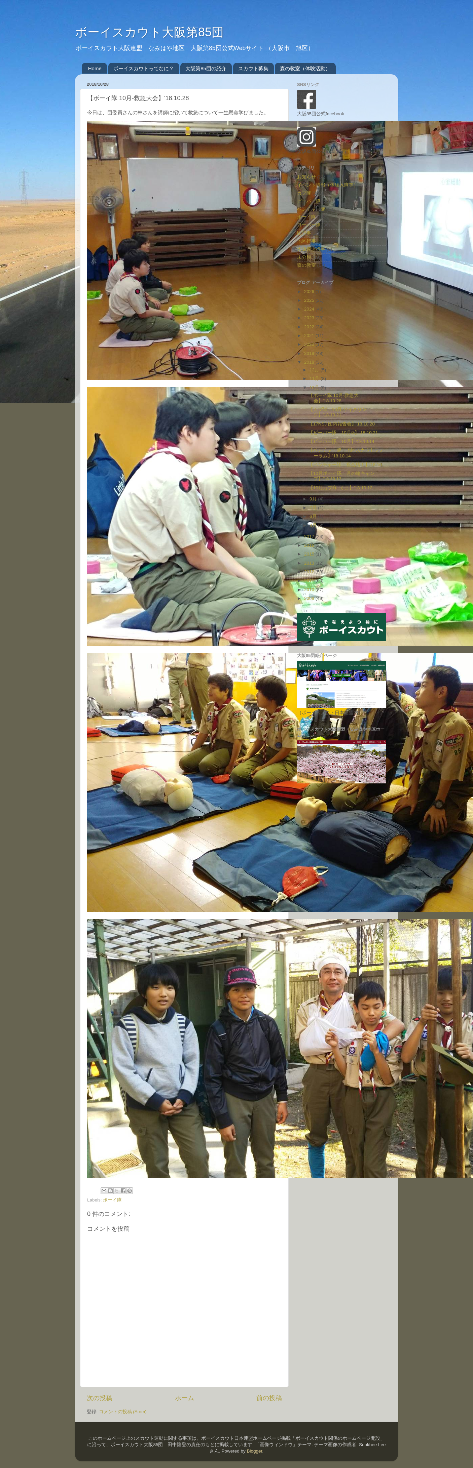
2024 (310, 309)
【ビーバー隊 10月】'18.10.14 (341, 441)
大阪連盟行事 (311, 249)
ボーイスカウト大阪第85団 (149, 32)
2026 (310, 291)
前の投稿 (269, 1397)
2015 (310, 554)
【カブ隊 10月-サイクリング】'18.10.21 (337, 412)
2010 (310, 589)
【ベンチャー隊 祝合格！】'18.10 (345, 464)
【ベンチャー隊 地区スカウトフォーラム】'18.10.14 (346, 453)
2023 (310, 317)
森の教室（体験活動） (305, 68)
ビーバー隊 (309, 201)
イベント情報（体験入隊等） (327, 185)
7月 (314, 507)
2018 (310, 362)
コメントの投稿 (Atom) (123, 1411)
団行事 (304, 233)
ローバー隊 (309, 225)
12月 (315, 369)
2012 (310, 571)
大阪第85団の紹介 (205, 68)
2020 (310, 344)
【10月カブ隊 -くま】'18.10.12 (340, 487)
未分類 (304, 257)
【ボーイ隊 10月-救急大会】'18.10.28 (333, 398)
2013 (310, 563)
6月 (314, 516)
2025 (310, 300)
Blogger (254, 1451)
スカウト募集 (253, 68)
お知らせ (306, 176)
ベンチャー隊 (311, 209)
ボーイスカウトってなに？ (143, 68)
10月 (315, 387)
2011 (310, 580)
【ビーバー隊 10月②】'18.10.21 (343, 432)
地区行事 (306, 241)
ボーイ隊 (112, 1199)
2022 (310, 326)
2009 (310, 598)
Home (95, 68)
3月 (314, 525)
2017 (310, 536)
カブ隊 (304, 193)
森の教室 (306, 265)
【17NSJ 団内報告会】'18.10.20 (341, 423)
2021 (310, 335)
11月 (315, 378)
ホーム (184, 1397)
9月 (314, 498)
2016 (310, 545)
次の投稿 (99, 1397)
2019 (310, 353)
